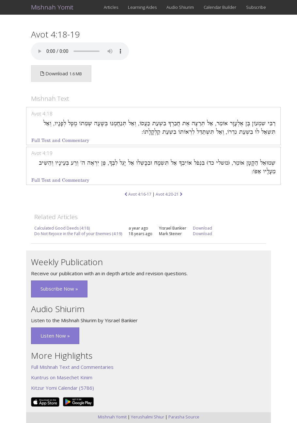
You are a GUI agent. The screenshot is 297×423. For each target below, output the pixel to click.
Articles (111, 7)
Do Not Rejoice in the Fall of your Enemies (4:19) (78, 233)
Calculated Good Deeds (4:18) (62, 228)
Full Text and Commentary (60, 140)
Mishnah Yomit (52, 7)
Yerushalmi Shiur (147, 417)
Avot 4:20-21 (169, 194)
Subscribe (256, 7)
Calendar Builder (220, 7)
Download (202, 228)
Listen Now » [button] (55, 335)
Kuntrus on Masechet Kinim (61, 377)
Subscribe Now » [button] (59, 288)
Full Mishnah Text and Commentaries (72, 367)
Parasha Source (183, 417)
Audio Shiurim (180, 7)
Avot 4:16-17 (138, 194)
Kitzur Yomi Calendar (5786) (62, 388)
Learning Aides (142, 7)
